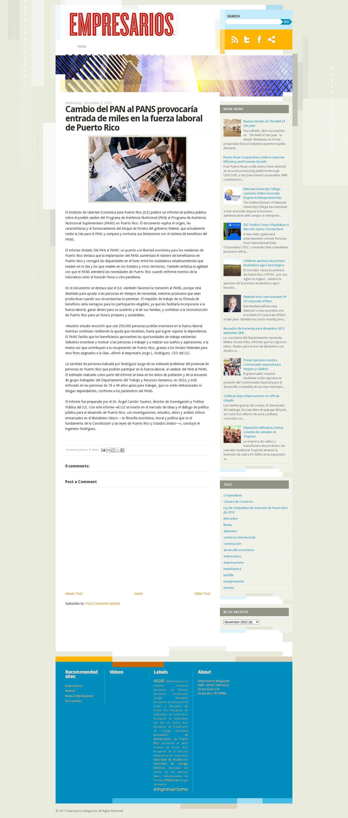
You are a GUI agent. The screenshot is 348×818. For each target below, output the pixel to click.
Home (81, 46)
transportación (234, 581)
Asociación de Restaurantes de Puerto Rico (171, 739)
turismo (229, 588)
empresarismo (234, 562)
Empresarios (74, 686)
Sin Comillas (73, 701)
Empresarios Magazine (81, 811)
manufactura (232, 569)
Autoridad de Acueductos (171, 759)
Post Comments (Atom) (103, 603)
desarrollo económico (239, 550)
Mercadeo (231, 518)
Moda (228, 525)
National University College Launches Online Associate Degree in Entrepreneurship (262, 193)
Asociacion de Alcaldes (171, 689)
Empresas (172, 780)
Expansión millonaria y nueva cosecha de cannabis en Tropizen (263, 432)
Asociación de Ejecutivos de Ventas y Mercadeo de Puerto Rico (171, 706)
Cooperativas (233, 495)
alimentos (230, 531)
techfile (229, 575)
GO (286, 22)
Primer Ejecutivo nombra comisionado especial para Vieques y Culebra (262, 364)
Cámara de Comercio (238, 501)
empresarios (232, 556)
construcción (232, 543)
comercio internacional (239, 537)
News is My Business (79, 696)
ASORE (159, 681)
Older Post (202, 594)
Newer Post (73, 594)
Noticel (70, 691)
